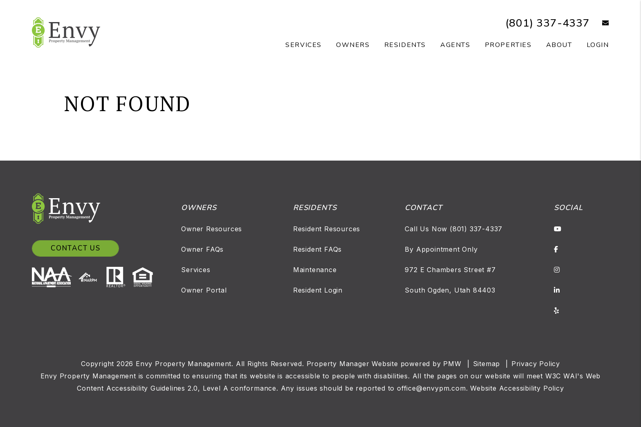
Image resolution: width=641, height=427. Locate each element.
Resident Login (318, 290)
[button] (599, 23)
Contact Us (75, 248)
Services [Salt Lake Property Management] (303, 44)
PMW (452, 364)
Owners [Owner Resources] (353, 44)
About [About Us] (559, 44)
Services (195, 270)
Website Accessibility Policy (517, 388)
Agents (455, 44)
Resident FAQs (317, 249)
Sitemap (486, 364)
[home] (66, 31)
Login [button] (598, 44)
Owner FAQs (202, 249)
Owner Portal (204, 290)
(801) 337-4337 (547, 23)
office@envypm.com (431, 388)
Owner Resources (211, 229)
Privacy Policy (535, 364)
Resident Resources (326, 229)
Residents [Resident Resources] (405, 44)
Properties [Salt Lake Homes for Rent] (508, 44)
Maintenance (315, 270)
